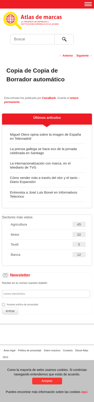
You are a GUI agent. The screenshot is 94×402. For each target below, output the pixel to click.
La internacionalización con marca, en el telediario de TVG (40, 165)
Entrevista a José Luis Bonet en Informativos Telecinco (43, 194)
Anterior (66, 55)
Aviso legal (9, 350)
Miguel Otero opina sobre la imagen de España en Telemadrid (45, 136)
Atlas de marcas (48, 25)
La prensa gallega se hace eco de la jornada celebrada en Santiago (43, 151)
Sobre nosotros (52, 350)
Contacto (68, 350)
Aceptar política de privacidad (22, 304)
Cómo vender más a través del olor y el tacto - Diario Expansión (45, 180)
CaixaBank (49, 98)
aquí (84, 392)
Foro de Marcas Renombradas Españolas (84, 30)
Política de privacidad (29, 350)
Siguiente (84, 55)
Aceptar (46, 381)
